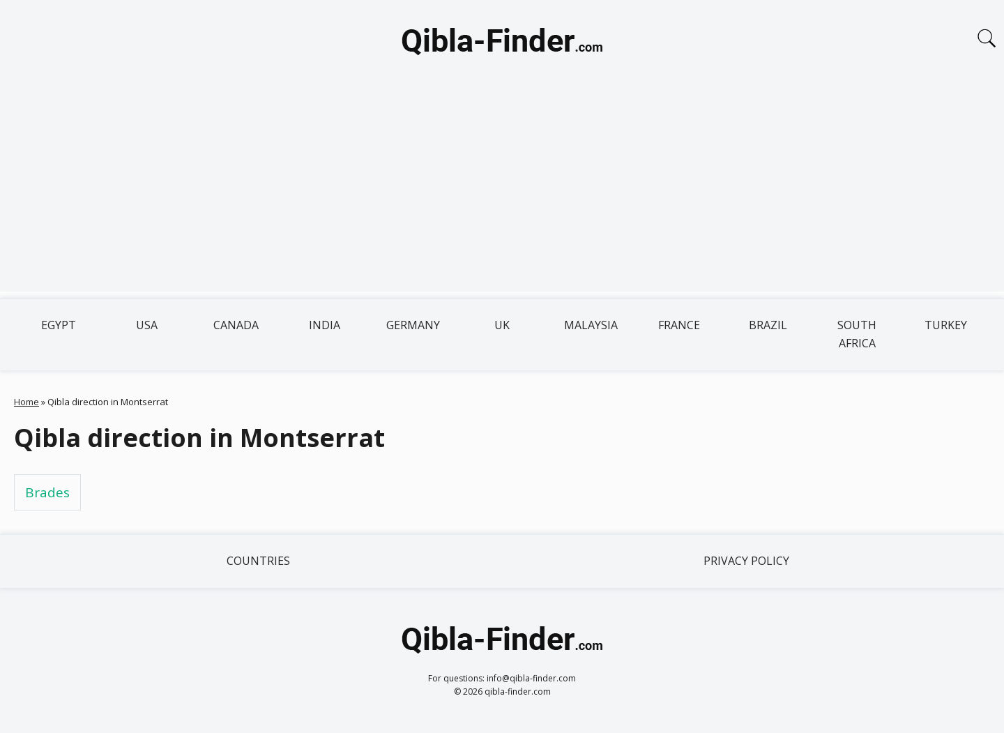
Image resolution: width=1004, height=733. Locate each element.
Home (26, 401)
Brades (47, 492)
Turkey (946, 325)
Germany (413, 325)
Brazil (768, 325)
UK (502, 325)
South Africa (856, 334)
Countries (258, 560)
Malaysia (591, 325)
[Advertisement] (502, 194)
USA (147, 325)
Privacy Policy (746, 560)
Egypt (58, 325)
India (324, 325)
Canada (236, 325)
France (679, 325)
